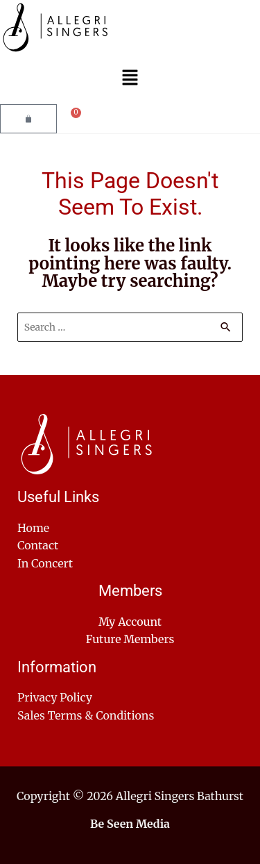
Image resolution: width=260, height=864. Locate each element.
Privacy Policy (54, 697)
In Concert (45, 563)
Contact (37, 545)
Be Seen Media (130, 824)
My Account (130, 622)
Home (33, 528)
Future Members (130, 639)
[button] (130, 79)
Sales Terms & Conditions (85, 715)
